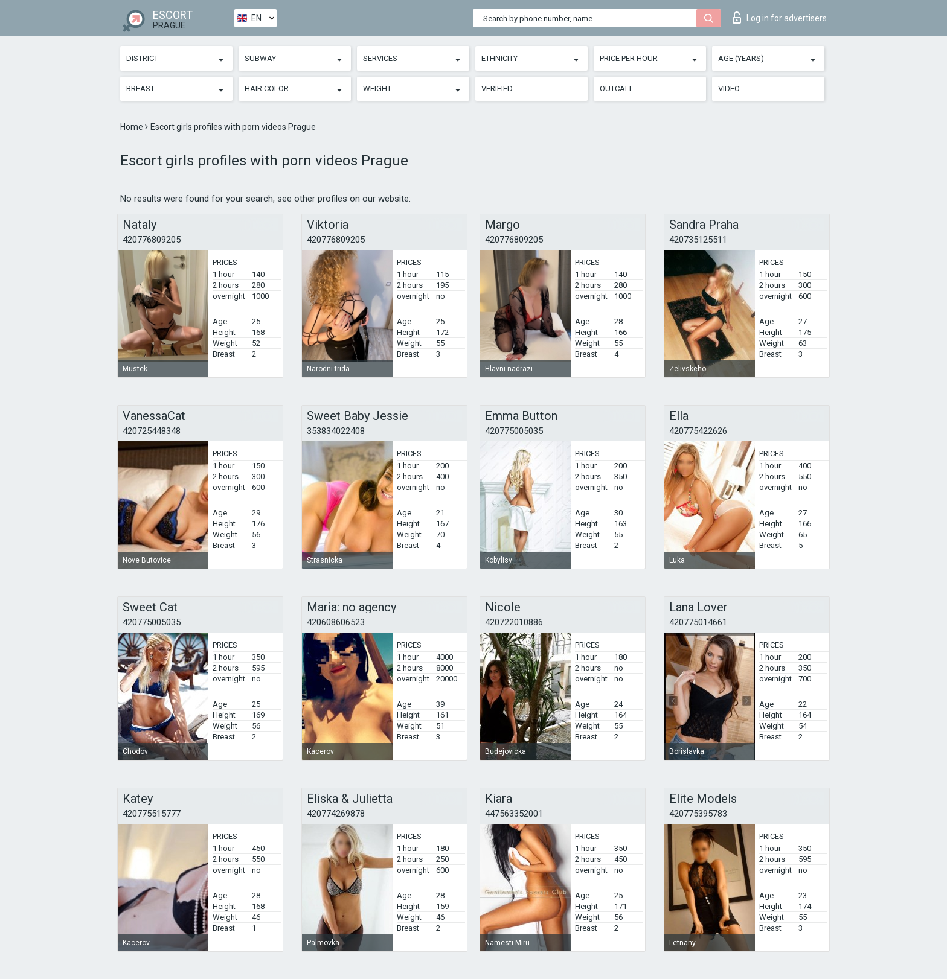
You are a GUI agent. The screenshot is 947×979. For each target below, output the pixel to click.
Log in (780, 17)
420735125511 (698, 239)
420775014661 (698, 622)
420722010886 (514, 622)
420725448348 (152, 431)
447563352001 (514, 813)
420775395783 (698, 813)
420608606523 (336, 622)
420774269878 (336, 813)
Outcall (617, 88)
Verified (497, 88)
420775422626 (698, 431)
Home (132, 127)
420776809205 (152, 239)
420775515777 (152, 813)
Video (729, 88)
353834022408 (336, 431)
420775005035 (514, 431)
